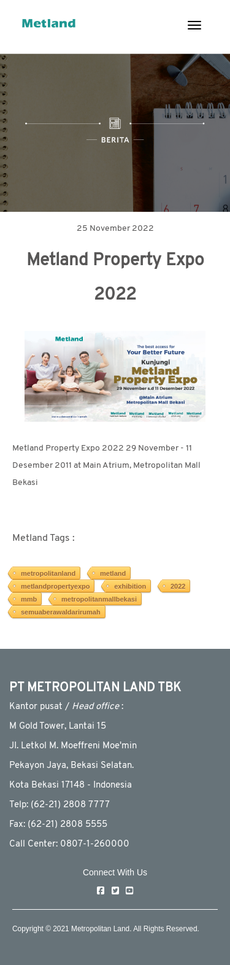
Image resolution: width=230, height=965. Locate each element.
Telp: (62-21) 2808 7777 (59, 805)
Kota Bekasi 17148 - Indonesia (70, 785)
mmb (29, 599)
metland (113, 573)
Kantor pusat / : (66, 706)
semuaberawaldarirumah (61, 612)
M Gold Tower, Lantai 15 (57, 726)
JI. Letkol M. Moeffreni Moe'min (73, 746)
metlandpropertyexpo (55, 586)
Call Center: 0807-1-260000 (69, 844)
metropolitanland (48, 573)
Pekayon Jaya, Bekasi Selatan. (71, 765)
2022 (178, 586)
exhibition (130, 586)
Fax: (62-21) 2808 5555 (58, 824)
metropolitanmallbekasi (99, 599)
